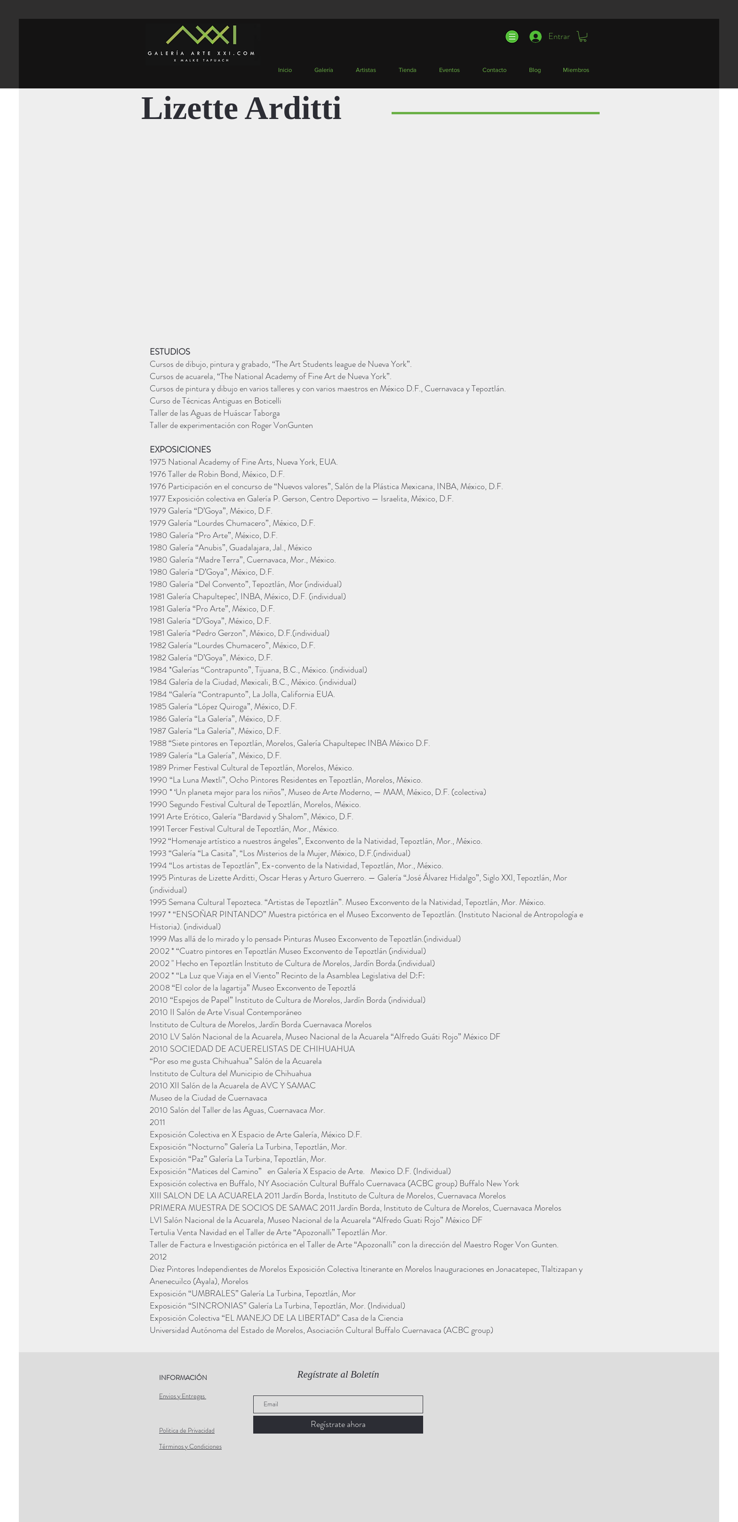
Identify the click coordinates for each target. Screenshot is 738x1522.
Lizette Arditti (241, 108)
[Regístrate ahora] (338, 1425)
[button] (511, 36)
